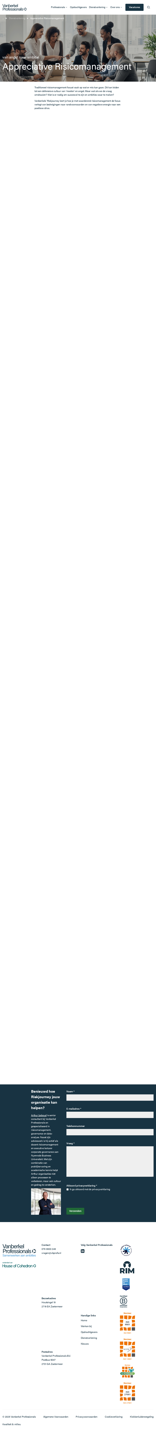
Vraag (70, 1143)
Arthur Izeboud (39, 1115)
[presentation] (84, 1200)
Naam (70, 1091)
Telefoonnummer (75, 1126)
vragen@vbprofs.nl (51, 1253)
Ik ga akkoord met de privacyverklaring (90, 1189)
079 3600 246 (49, 1249)
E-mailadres (73, 1108)
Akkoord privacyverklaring (81, 1185)
